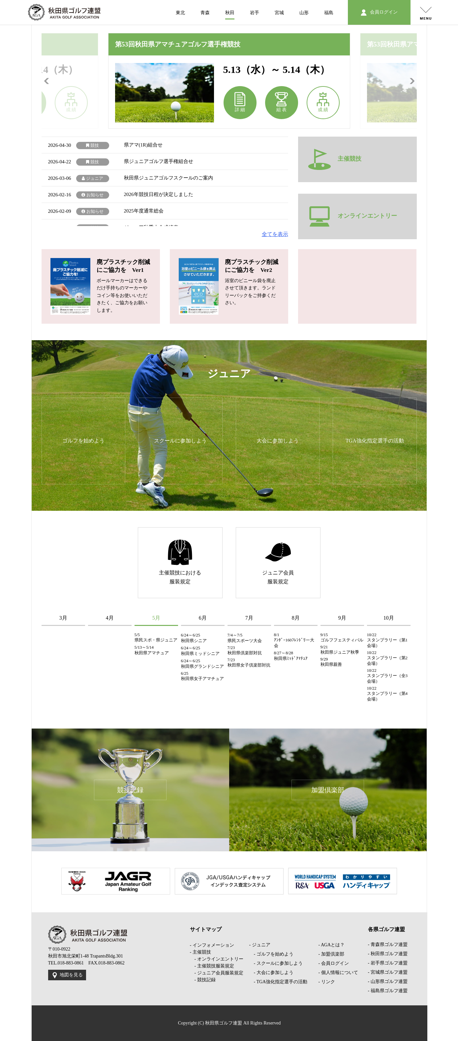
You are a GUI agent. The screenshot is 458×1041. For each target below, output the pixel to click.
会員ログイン (379, 12)
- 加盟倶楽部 (331, 954)
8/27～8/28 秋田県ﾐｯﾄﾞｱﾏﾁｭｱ (291, 656)
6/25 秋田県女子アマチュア (202, 676)
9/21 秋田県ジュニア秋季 (340, 650)
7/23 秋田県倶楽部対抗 (245, 650)
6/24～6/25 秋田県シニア (194, 638)
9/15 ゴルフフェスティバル (342, 637)
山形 (304, 12)
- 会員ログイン (334, 963)
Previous (46, 81)
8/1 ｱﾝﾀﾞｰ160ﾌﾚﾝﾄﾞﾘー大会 (294, 640)
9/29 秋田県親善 (331, 662)
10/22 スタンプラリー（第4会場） (387, 693)
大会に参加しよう (278, 440)
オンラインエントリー (352, 216)
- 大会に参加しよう (271, 972)
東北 (180, 12)
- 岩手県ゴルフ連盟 (388, 962)
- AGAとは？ (332, 944)
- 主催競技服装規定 (212, 965)
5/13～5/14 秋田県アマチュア (152, 650)
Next (412, 81)
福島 (328, 12)
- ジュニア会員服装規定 (216, 972)
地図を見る (67, 975)
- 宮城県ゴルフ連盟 (388, 972)
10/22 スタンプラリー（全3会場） (387, 676)
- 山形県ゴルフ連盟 (388, 981)
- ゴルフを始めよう (271, 954)
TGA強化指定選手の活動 (375, 440)
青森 (205, 12)
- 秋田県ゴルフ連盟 (388, 953)
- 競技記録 (203, 979)
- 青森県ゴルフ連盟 (388, 944)
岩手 (254, 12)
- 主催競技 (200, 952)
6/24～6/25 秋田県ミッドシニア (200, 651)
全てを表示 (275, 234)
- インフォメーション (212, 945)
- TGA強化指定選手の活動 (278, 981)
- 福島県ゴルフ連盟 (388, 990)
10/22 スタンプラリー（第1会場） (387, 640)
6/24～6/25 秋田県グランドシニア (202, 664)
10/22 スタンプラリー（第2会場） (387, 658)
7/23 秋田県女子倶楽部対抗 (249, 662)
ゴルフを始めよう (83, 440)
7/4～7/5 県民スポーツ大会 (245, 638)
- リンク (327, 981)
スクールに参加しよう (180, 440)
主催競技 (334, 159)
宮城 (279, 12)
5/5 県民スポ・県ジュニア (156, 637)
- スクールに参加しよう (276, 963)
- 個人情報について (338, 972)
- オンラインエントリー (216, 959)
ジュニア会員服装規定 (278, 561)
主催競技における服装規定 (180, 561)
